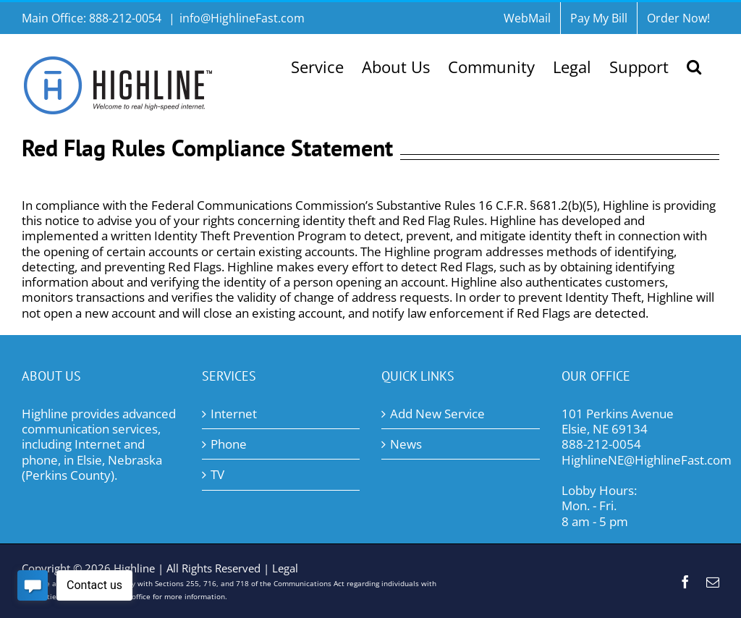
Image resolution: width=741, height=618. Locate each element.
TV (217, 474)
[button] (694, 65)
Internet (234, 413)
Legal (285, 568)
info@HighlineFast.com (242, 18)
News (406, 444)
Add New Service (437, 413)
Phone (229, 444)
